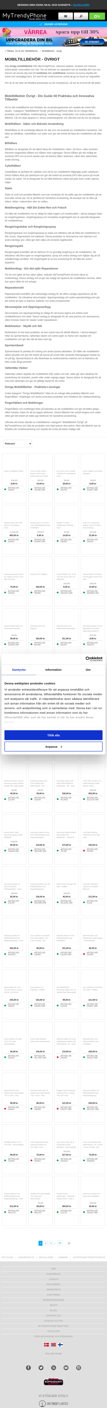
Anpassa (53, 746)
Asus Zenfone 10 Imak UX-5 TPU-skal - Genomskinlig (13, 1041)
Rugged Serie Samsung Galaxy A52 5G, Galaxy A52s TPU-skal (66, 1093)
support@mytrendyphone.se (89, 1257)
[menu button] (65, 16)
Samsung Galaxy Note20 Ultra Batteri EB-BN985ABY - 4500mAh (66, 834)
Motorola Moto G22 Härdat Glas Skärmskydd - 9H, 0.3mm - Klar (13, 1093)
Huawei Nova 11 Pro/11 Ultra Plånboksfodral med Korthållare (40, 525)
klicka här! (81, 4)
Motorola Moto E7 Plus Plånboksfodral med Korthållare (65, 938)
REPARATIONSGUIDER (53, 1300)
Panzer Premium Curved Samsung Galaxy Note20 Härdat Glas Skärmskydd (13, 783)
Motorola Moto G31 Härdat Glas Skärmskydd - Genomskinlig (92, 938)
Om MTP (53, 1305)
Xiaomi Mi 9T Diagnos (38, 574)
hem (53, 1269)
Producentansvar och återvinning (53, 1336)
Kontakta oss (53, 1316)
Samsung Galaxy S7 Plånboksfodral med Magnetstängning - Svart (13, 938)
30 (60, 1243)
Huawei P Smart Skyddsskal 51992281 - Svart (66, 525)
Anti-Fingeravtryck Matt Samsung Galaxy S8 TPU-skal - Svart (39, 1144)
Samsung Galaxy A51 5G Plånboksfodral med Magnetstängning (40, 886)
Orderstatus (53, 1290)
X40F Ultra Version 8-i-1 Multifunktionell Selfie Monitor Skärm (92, 783)
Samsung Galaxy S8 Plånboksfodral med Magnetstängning (91, 1093)
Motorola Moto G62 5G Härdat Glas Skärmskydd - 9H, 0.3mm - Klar (40, 1093)
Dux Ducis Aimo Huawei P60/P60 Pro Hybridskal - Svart (66, 473)
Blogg (53, 1310)
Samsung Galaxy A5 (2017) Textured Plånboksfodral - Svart (12, 886)
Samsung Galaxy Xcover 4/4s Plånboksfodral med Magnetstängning (40, 834)
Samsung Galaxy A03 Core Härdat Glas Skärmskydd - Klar (38, 783)
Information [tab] (53, 669)
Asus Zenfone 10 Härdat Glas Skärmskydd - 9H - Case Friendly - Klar (39, 938)
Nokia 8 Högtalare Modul (13, 471)
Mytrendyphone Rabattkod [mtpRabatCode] (54, 1326)
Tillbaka (10, 51)
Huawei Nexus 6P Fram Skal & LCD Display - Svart (13, 525)
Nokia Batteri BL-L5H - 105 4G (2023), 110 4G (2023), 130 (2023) (13, 989)
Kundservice (53, 1274)
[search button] (81, 16)
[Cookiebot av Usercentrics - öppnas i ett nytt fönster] (86, 658)
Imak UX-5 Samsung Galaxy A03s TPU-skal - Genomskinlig (92, 525)
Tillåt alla (53, 735)
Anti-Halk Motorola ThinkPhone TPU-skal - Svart (92, 834)
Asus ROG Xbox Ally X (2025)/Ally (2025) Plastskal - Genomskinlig (66, 1144)
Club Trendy (53, 1295)
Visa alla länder (53, 1353)
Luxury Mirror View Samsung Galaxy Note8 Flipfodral (13, 834)
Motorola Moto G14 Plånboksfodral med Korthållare (90, 1041)
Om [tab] (88, 669)
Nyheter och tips (53, 1321)
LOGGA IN (53, 1279)
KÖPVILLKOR (53, 1331)
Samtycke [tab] (19, 669)
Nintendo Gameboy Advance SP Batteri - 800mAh (91, 886)
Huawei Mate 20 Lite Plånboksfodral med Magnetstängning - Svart (13, 1196)
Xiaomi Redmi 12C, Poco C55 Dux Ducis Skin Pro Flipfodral (66, 576)
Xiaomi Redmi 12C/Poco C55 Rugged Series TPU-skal (93, 576)
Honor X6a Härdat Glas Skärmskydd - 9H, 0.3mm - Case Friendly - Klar (93, 1144)
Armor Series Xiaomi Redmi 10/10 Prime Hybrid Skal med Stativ (39, 473)
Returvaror (53, 1284)
